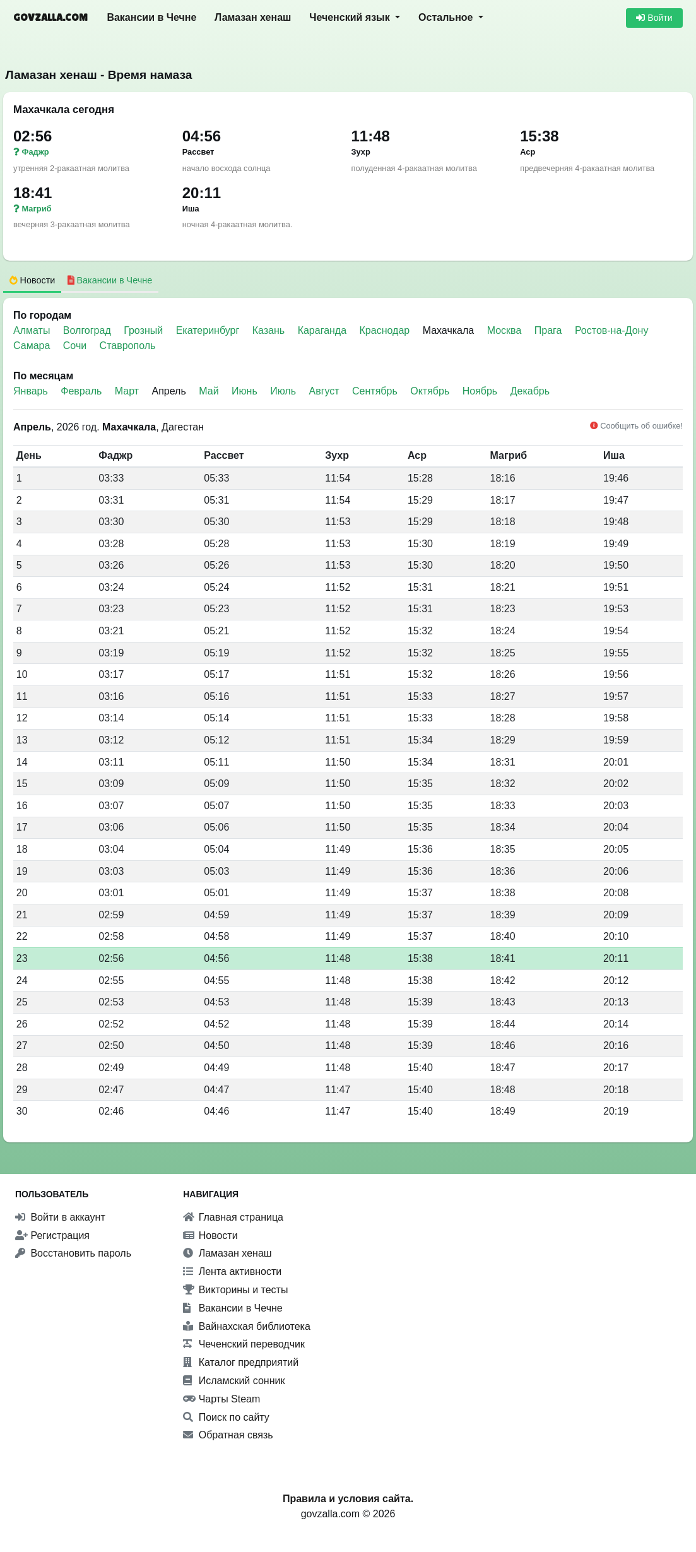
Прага (549, 330)
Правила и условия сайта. (348, 1498)
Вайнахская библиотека (246, 1326)
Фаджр (31, 152)
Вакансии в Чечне (151, 17)
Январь (30, 391)
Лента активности (232, 1271)
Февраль (81, 391)
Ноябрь (480, 391)
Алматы (33, 330)
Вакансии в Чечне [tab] (110, 280)
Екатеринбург (209, 330)
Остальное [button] (447, 17)
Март (127, 391)
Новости (210, 1235)
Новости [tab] (32, 280)
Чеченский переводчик (244, 1344)
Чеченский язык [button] (350, 17)
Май (208, 391)
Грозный (144, 330)
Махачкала (449, 330)
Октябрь (429, 391)
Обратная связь (228, 1435)
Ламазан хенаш (253, 17)
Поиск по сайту (226, 1417)
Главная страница (233, 1217)
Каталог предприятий (240, 1362)
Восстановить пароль (73, 1253)
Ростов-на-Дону (612, 330)
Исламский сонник (234, 1380)
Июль (283, 391)
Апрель (169, 391)
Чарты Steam (221, 1399)
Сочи (76, 345)
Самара (33, 345)
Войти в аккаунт (60, 1217)
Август (324, 391)
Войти (654, 18)
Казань (270, 330)
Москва (505, 330)
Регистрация (52, 1235)
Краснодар (386, 330)
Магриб (32, 208)
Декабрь (530, 391)
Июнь (244, 391)
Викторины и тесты (235, 1289)
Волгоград (88, 330)
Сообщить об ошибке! (636, 425)
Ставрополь (128, 345)
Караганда (324, 330)
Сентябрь (375, 391)
